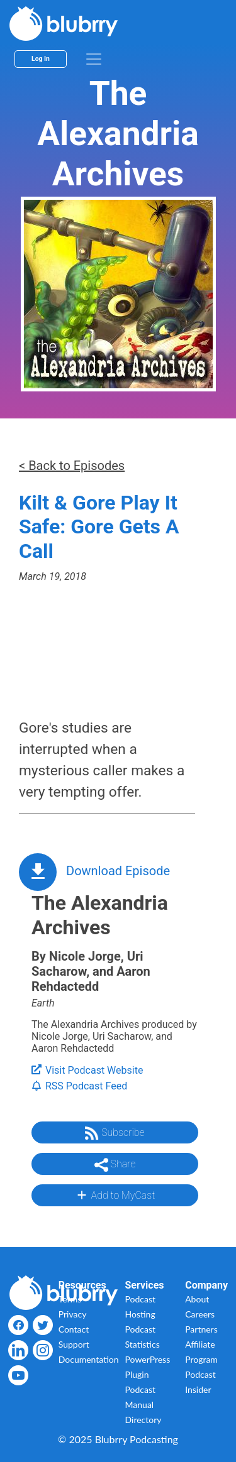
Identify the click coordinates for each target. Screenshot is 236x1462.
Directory (143, 1419)
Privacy (73, 1314)
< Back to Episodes (72, 465)
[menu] (94, 59)
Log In (40, 59)
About (197, 1299)
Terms (70, 1299)
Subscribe (114, 1133)
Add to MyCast (115, 1195)
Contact (74, 1329)
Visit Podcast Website (87, 1070)
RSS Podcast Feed (79, 1086)
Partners (201, 1329)
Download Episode (118, 870)
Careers (200, 1314)
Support (74, 1344)
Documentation (89, 1359)
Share (115, 1165)
